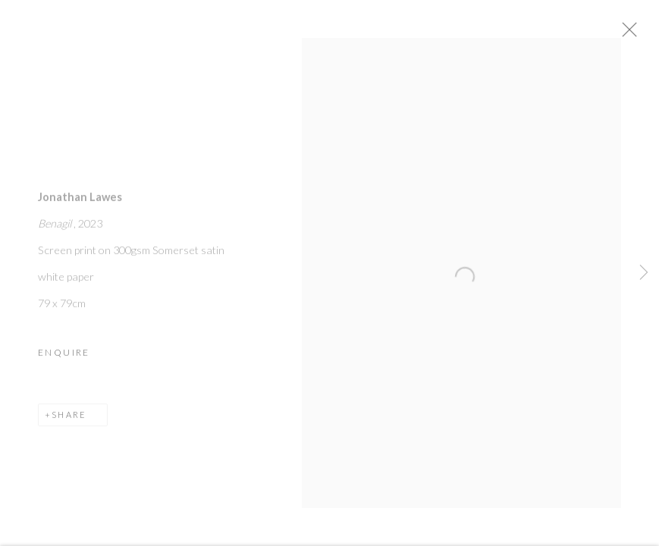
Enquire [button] (64, 358)
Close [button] (646, 34)
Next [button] (644, 273)
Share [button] (69, 420)
